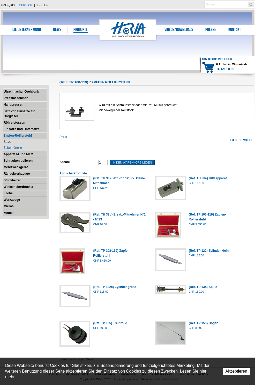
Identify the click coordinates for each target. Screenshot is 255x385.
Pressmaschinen (16, 98)
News (57, 30)
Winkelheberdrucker (18, 187)
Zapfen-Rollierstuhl (18, 135)
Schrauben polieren (18, 160)
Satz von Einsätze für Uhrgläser (19, 113)
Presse (210, 30)
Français (8, 5)
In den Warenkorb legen (132, 162)
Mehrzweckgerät (16, 167)
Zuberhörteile (13, 148)
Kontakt (234, 30)
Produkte (80, 30)
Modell (8, 213)
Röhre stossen (14, 122)
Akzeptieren (237, 371)
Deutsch (25, 5)
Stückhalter (12, 180)
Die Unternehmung (26, 30)
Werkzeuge (12, 200)
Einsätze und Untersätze (22, 129)
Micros (9, 206)
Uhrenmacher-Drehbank (21, 91)
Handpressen (13, 104)
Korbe (8, 193)
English (42, 5)
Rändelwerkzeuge (17, 173)
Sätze (8, 142)
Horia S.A (127, 30)
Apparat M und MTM (18, 154)
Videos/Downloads (178, 30)
